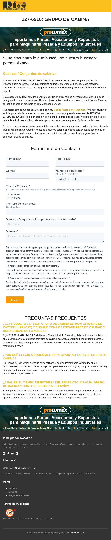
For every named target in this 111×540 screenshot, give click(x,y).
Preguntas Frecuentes (19, 495)
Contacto (13, 492)
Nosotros (13, 488)
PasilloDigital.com (77, 533)
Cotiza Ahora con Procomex (69, 110)
